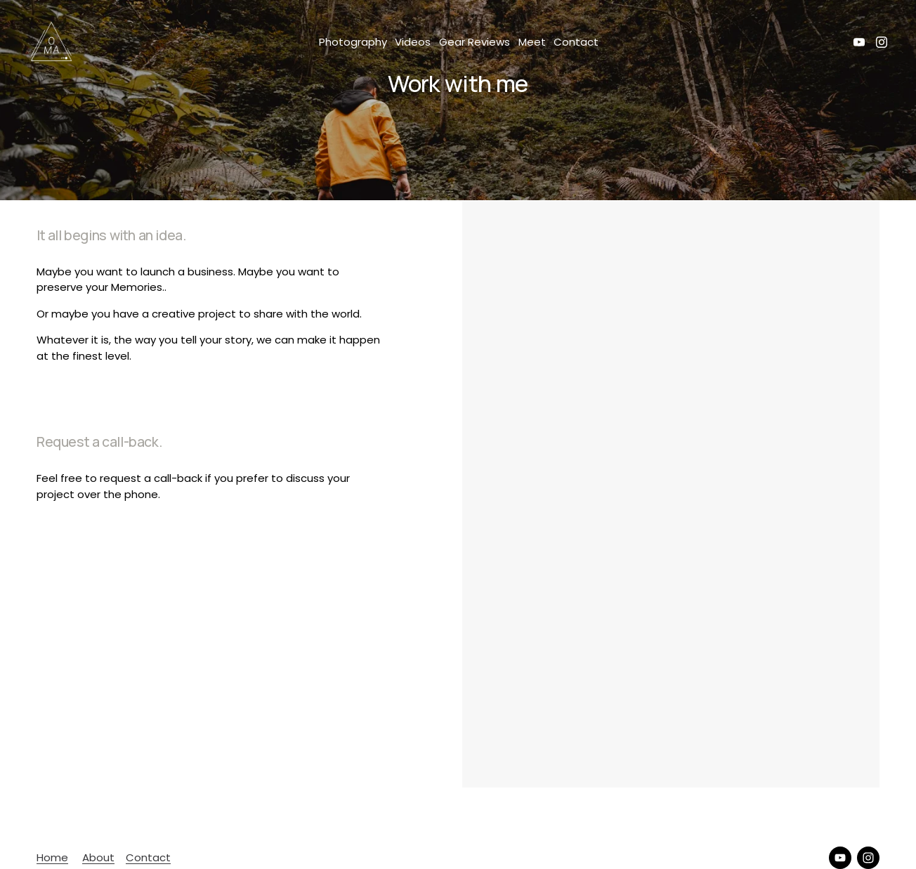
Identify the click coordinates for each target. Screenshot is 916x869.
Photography (353, 41)
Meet (532, 41)
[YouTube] (859, 42)
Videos (413, 41)
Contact (576, 41)
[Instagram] (882, 42)
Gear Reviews (474, 41)
